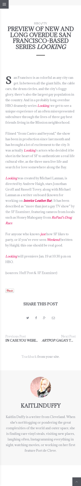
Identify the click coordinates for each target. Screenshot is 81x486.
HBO (37, 23)
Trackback (29, 357)
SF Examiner (46, 273)
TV (45, 23)
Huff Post (26, 273)
